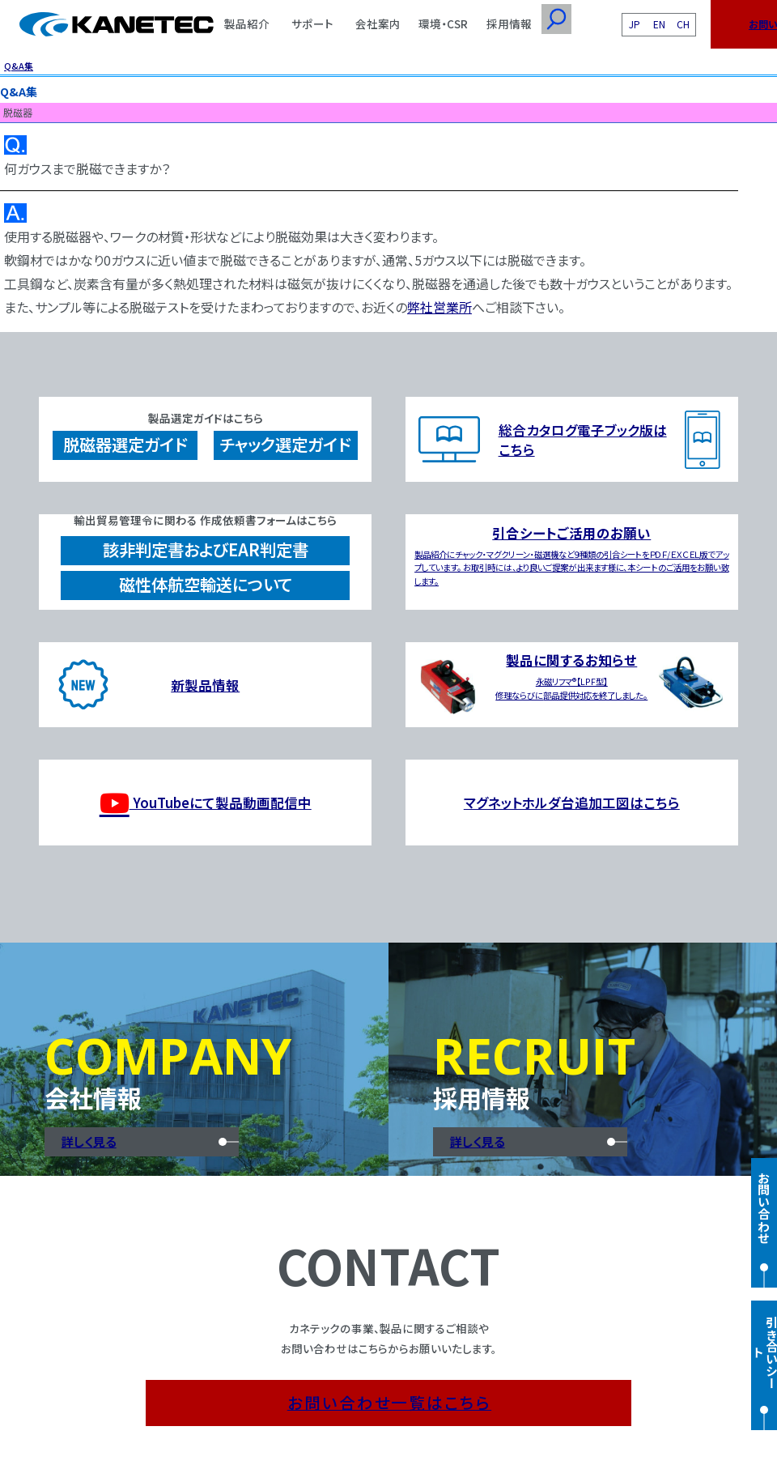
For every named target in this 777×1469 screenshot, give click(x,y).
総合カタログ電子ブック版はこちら (583, 439)
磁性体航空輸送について (205, 584)
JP (634, 24)
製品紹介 (247, 23)
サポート (312, 23)
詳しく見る (89, 1141)
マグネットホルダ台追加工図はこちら (572, 802)
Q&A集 (18, 65)
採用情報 (509, 23)
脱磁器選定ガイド (125, 444)
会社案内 (378, 23)
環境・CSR (443, 23)
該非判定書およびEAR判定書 (205, 549)
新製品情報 (205, 685)
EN (659, 24)
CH (683, 24)
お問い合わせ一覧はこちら (389, 1402)
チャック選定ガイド (285, 444)
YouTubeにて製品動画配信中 (206, 803)
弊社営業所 (439, 307)
